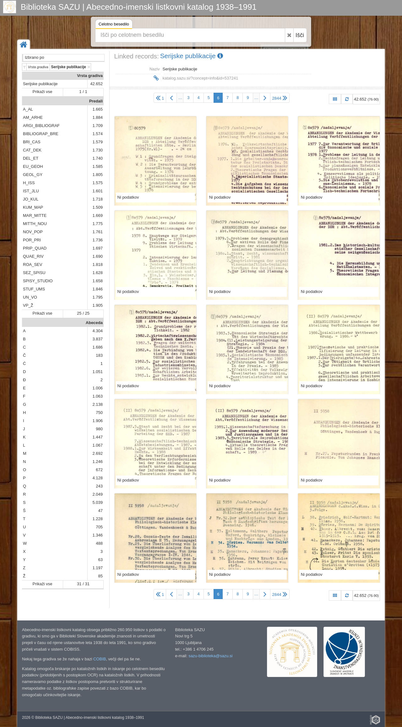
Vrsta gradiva (90, 75)
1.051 (97, 371)
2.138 (97, 404)
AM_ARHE (33, 117)
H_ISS (29, 182)
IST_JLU (31, 191)
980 (99, 429)
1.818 (97, 264)
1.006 (97, 388)
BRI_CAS (32, 142)
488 (99, 543)
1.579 (97, 142)
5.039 (97, 502)
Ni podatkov (128, 197)
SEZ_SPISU (34, 272)
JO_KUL (30, 199)
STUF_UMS (34, 289)
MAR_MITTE (34, 215)
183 (99, 355)
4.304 (97, 330)
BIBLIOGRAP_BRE (40, 133)
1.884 (97, 117)
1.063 (97, 396)
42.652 (96, 83)
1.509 (97, 207)
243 (99, 486)
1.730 (97, 150)
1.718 (97, 199)
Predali (96, 101)
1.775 (97, 223)
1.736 (97, 240)
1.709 (97, 125)
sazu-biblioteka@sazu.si (210, 655)
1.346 (97, 535)
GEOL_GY (32, 174)
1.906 (97, 420)
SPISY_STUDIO (38, 280)
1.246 (97, 461)
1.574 (97, 133)
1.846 (97, 289)
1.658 (97, 280)
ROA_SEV (32, 264)
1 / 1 (83, 91)
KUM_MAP (33, 207)
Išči (300, 35)
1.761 (97, 231)
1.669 (97, 215)
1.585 (97, 166)
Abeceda (94, 322)
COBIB (99, 659)
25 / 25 (83, 313)
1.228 (97, 518)
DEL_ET (30, 158)
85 (100, 576)
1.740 (97, 158)
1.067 (97, 445)
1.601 (97, 191)
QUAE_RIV (33, 256)
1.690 (97, 256)
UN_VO (30, 297)
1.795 (97, 297)
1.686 (97, 347)
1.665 (97, 109)
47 (100, 510)
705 (99, 527)
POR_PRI (32, 240)
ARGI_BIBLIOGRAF (41, 125)
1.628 (97, 272)
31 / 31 (83, 583)
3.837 (97, 339)
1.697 (97, 248)
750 (99, 412)
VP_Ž (28, 305)
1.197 (97, 567)
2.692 (97, 453)
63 (100, 559)
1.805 (97, 174)
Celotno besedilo (113, 25)
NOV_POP (33, 231)
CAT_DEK (32, 150)
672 (99, 469)
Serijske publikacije (40, 83)
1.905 (97, 305)
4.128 (97, 478)
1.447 (97, 437)
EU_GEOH (33, 166)
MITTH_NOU (35, 223)
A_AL (28, 109)
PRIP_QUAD (34, 248)
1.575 (97, 182)
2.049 (97, 494)
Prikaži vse (42, 91)
